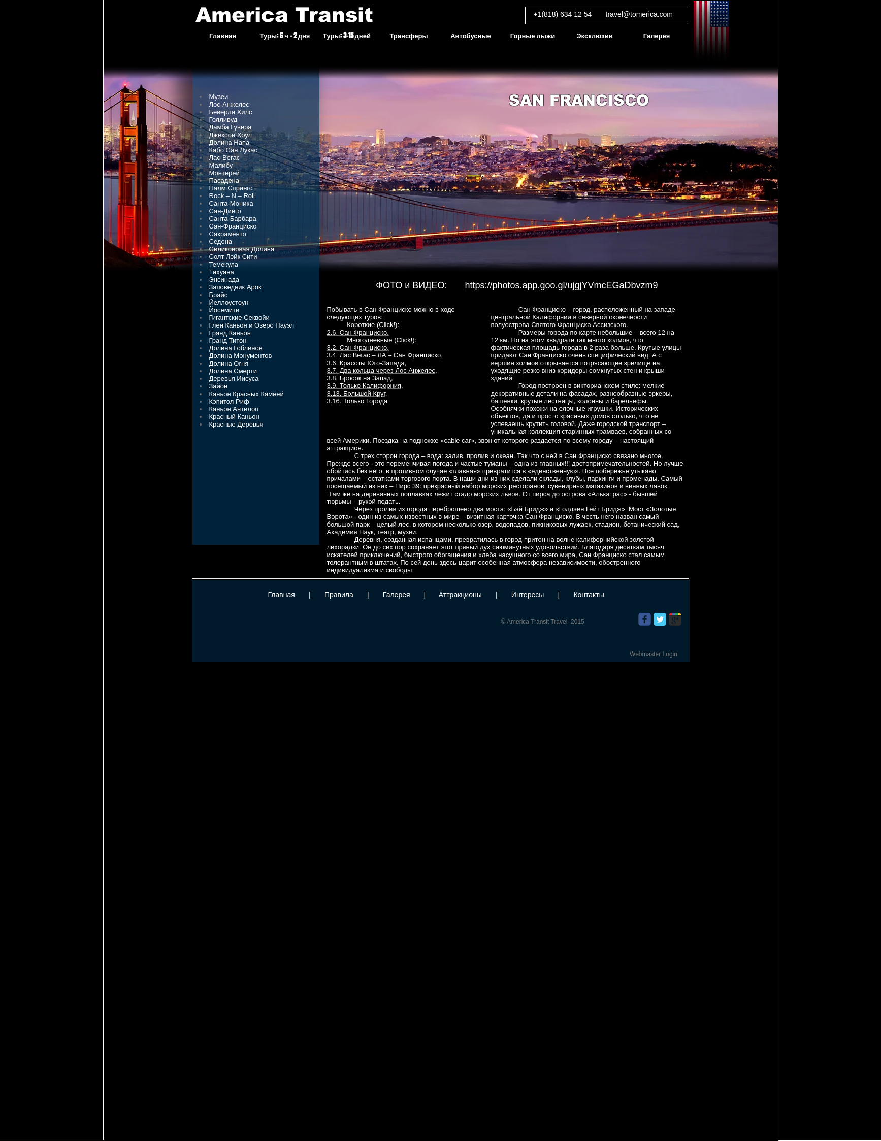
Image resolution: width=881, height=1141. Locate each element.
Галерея (396, 595)
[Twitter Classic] (660, 619)
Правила (338, 595)
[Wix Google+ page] (675, 619)
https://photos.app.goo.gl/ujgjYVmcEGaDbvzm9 (561, 285)
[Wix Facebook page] (644, 619)
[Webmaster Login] (654, 654)
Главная (281, 595)
